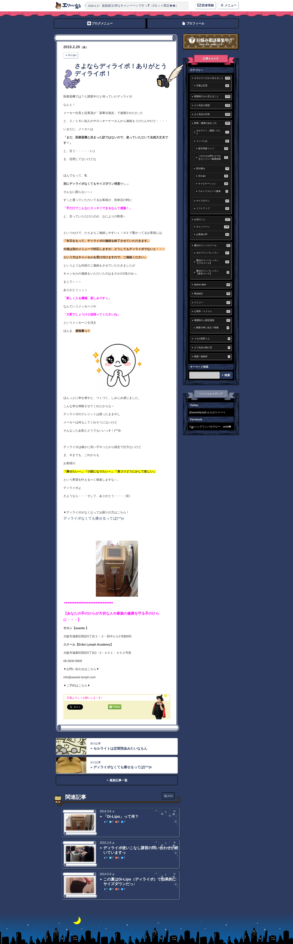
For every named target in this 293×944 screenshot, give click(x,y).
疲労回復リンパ (213, 148)
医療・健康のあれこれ (212, 123)
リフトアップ (212, 208)
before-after (212, 284)
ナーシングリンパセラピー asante (210, 426)
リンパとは (212, 141)
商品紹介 (212, 293)
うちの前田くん (212, 338)
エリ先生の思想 (212, 105)
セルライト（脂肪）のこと (212, 132)
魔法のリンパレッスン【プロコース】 (212, 261)
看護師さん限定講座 (212, 320)
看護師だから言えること (212, 96)
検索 (227, 375)
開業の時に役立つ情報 (212, 327)
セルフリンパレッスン (212, 252)
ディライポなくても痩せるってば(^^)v (93, 518)
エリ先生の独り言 (212, 347)
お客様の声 (212, 234)
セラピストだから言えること (212, 78)
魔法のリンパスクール (212, 245)
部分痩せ (212, 168)
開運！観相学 (212, 356)
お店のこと (212, 219)
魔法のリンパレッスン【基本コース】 (212, 272)
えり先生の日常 (212, 114)
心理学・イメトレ (212, 311)
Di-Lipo (72, 55)
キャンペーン (212, 226)
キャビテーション (213, 183)
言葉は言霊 (212, 85)
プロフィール (195, 23)
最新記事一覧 (118, 780)
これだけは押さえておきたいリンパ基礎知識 (213, 157)
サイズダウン (212, 200)
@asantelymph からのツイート (207, 412)
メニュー (212, 302)
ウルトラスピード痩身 (213, 191)
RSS (170, 795)
